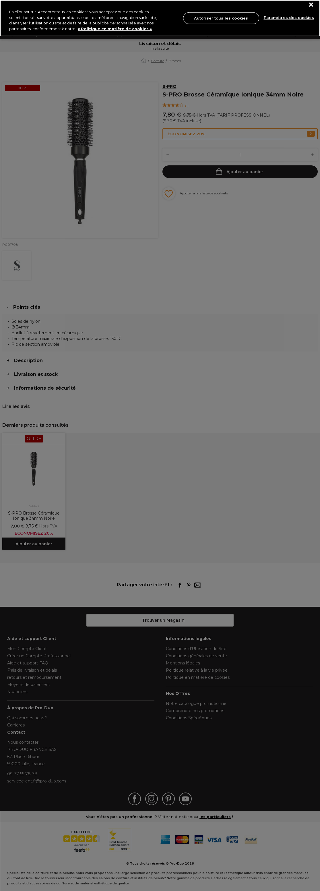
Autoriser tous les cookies (221, 18)
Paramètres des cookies (289, 17)
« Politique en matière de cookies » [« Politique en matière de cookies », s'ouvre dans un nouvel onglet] (115, 28)
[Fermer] (311, 5)
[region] (160, 18)
